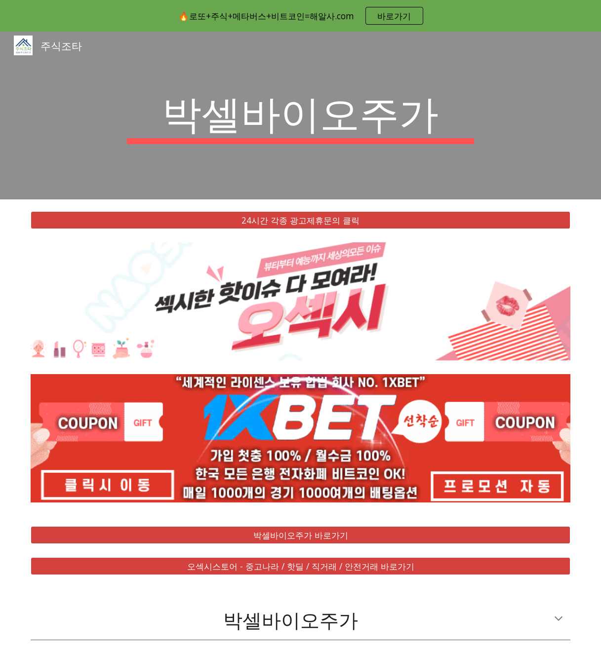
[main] (300, 115)
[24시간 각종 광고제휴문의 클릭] (300, 220)
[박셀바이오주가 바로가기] (300, 535)
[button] (558, 619)
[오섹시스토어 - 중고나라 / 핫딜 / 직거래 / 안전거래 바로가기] (300, 566)
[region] (300, 16)
